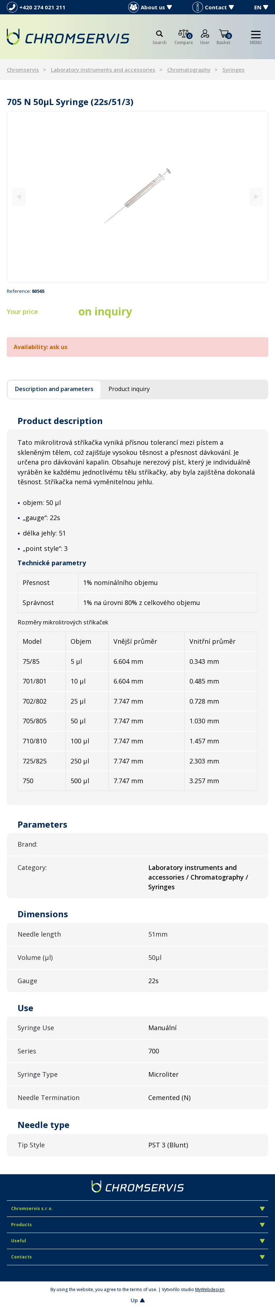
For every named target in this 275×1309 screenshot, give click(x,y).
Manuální (162, 1027)
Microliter (163, 1074)
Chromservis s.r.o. (138, 1208)
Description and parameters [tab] (54, 389)
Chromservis (23, 69)
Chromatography (189, 69)
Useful (138, 1241)
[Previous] (18, 197)
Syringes (233, 69)
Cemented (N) (169, 1097)
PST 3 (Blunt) (168, 1145)
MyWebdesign (210, 1289)
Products (138, 1225)
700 (153, 1051)
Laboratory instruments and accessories (103, 69)
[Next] (256, 197)
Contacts (138, 1257)
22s (153, 980)
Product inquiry (129, 389)
